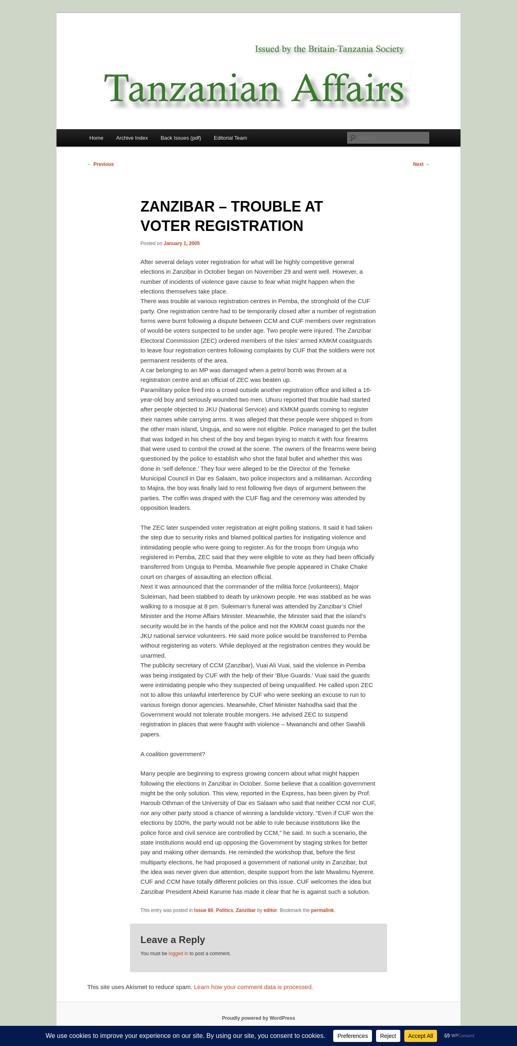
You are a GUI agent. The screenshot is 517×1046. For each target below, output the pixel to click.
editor (270, 910)
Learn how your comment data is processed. (253, 986)
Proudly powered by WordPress (258, 1018)
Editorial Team (230, 138)
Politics (224, 910)
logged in (178, 953)
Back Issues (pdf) (181, 138)
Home (96, 138)
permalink (322, 910)
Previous (100, 164)
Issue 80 (203, 910)
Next (421, 164)
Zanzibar (246, 910)
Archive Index (132, 138)
